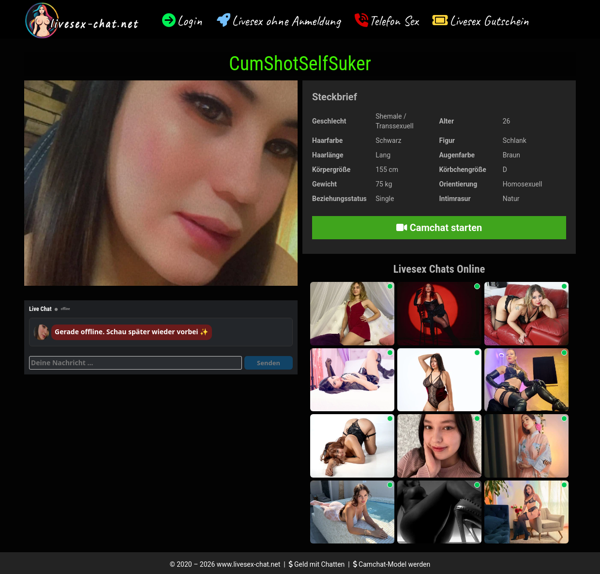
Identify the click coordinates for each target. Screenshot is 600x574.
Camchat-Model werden (392, 564)
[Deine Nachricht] (135, 363)
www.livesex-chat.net (248, 564)
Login (189, 20)
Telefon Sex (393, 20)
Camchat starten (439, 227)
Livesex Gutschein (489, 20)
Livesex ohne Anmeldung (286, 20)
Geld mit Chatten (317, 564)
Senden (268, 362)
